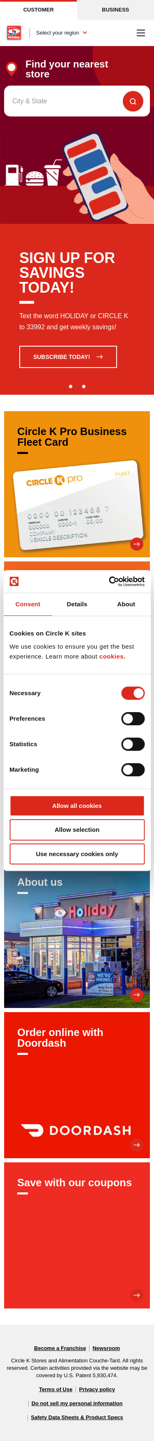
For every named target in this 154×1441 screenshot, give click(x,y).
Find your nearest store (66, 69)
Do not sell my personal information (77, 1403)
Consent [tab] (27, 604)
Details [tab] (77, 604)
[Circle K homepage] (15, 33)
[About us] (77, 935)
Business (115, 10)
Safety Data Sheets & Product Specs (77, 1417)
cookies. (112, 656)
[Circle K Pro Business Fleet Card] (77, 484)
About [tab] (126, 604)
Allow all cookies (77, 805)
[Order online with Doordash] (77, 1085)
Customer (38, 10)
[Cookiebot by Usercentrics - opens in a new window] (110, 581)
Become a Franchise (60, 1348)
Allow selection (77, 829)
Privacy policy (97, 1389)
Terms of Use (55, 1389)
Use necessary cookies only (77, 853)
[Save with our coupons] (77, 1235)
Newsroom (106, 1348)
